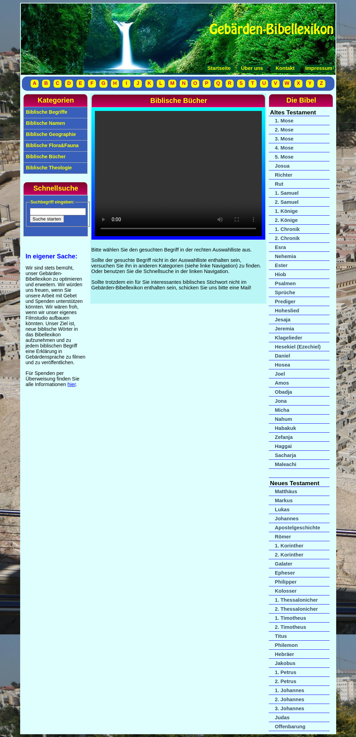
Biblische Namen (45, 123)
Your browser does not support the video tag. (178, 173)
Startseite (219, 68)
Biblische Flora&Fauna (52, 145)
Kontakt (285, 68)
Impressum (318, 68)
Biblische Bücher (45, 156)
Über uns (252, 68)
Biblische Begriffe (46, 112)
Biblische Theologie (48, 167)
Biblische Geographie (50, 134)
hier (71, 384)
